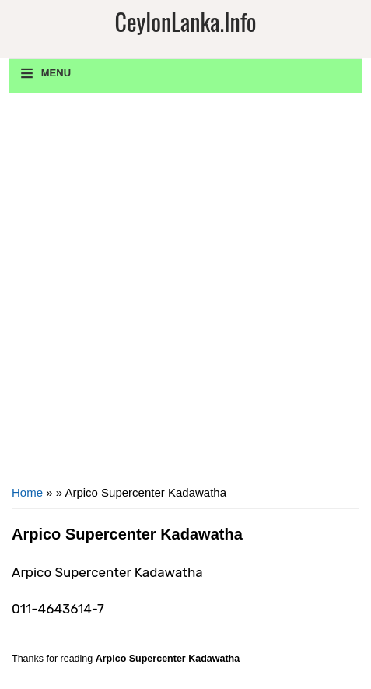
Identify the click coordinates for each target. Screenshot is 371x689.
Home (27, 492)
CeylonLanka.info (185, 21)
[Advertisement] (185, 294)
